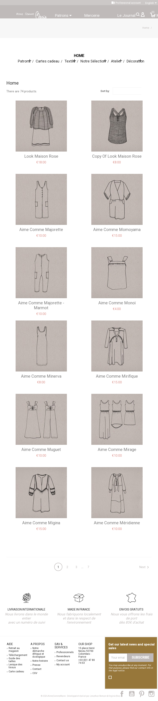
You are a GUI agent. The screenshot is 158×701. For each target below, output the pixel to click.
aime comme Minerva (41, 376)
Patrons (63, 15)
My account (63, 664)
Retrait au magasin (14, 649)
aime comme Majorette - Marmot (41, 305)
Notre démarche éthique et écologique (38, 652)
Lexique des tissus (15, 666)
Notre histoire (40, 660)
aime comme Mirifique (117, 376)
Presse (36, 665)
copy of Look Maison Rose (117, 156)
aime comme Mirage (117, 449)
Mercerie (92, 15)
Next (144, 567)
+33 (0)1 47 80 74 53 (86, 661)
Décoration (135, 61)
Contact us (62, 660)
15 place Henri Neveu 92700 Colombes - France (86, 652)
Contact (36, 669)
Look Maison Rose (41, 156)
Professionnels (65, 652)
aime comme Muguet (41, 449)
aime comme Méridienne (117, 522)
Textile (69, 61)
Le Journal (126, 15)
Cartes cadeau (47, 61)
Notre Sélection (93, 61)
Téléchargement (18, 655)
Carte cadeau (16, 671)
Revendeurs (63, 656)
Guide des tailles (14, 660)
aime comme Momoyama (117, 229)
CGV (34, 673)
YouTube (133, 694)
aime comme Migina (41, 522)
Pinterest (143, 694)
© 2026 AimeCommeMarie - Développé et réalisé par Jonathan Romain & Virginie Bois (80, 696)
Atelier (116, 61)
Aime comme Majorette (41, 229)
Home (79, 55)
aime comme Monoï (117, 302)
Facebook (124, 694)
